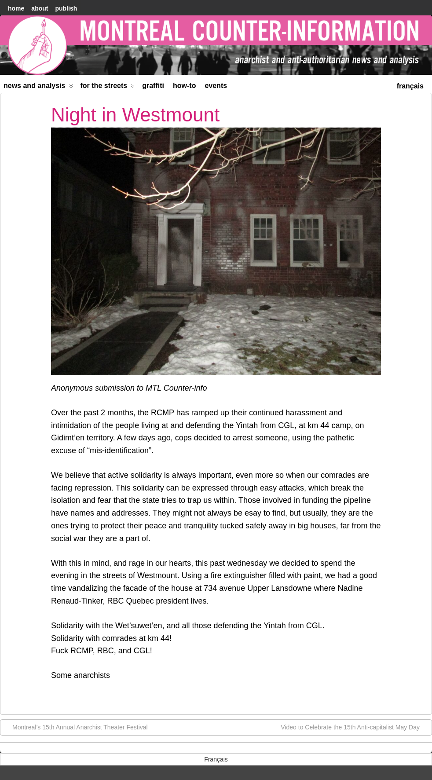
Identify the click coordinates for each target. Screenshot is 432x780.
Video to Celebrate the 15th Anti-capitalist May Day (354, 727)
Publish (66, 8)
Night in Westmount (135, 114)
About (39, 8)
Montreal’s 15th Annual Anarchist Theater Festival (76, 727)
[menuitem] (410, 85)
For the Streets (108, 87)
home (16, 8)
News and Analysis (38, 87)
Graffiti (153, 85)
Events (216, 85)
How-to (184, 85)
